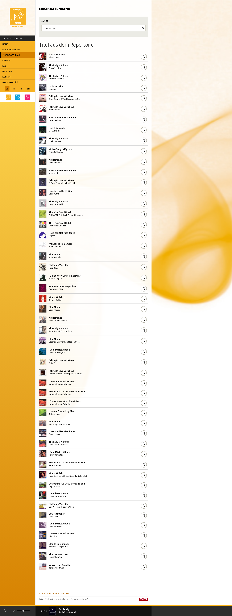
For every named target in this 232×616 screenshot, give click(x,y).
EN (28, 89)
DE (7, 89)
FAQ (4, 66)
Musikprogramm (11, 49)
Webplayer (10, 82)
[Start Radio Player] (5, 611)
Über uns (7, 71)
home (5, 44)
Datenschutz (45, 593)
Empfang (6, 60)
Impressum (58, 593)
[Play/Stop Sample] (143, 56)
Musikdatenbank (11, 55)
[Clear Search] (143, 28)
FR (14, 89)
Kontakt (6, 77)
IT (21, 89)
